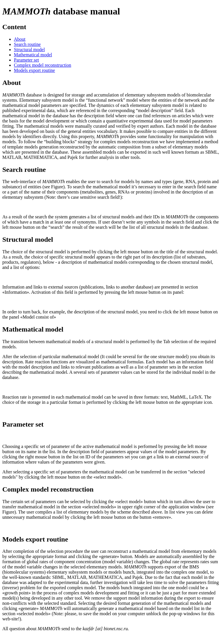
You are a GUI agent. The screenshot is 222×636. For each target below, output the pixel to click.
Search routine (27, 44)
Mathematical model (33, 54)
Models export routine (34, 70)
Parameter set (26, 59)
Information (13, 286)
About (19, 39)
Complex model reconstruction (42, 65)
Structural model (29, 49)
